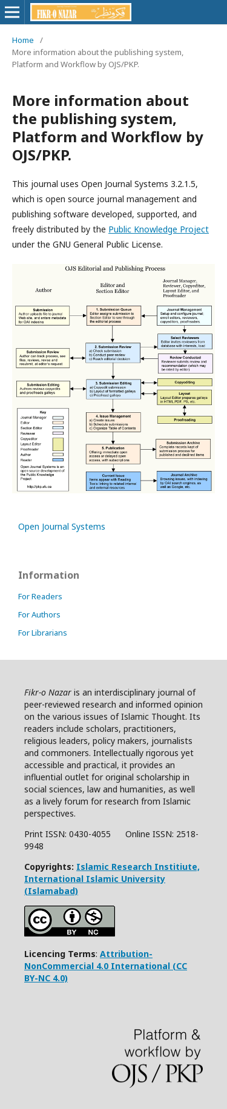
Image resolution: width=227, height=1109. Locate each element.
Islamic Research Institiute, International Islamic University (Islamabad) (112, 879)
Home (23, 40)
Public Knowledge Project (158, 229)
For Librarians (42, 632)
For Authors (39, 614)
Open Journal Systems (61, 526)
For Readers (40, 596)
